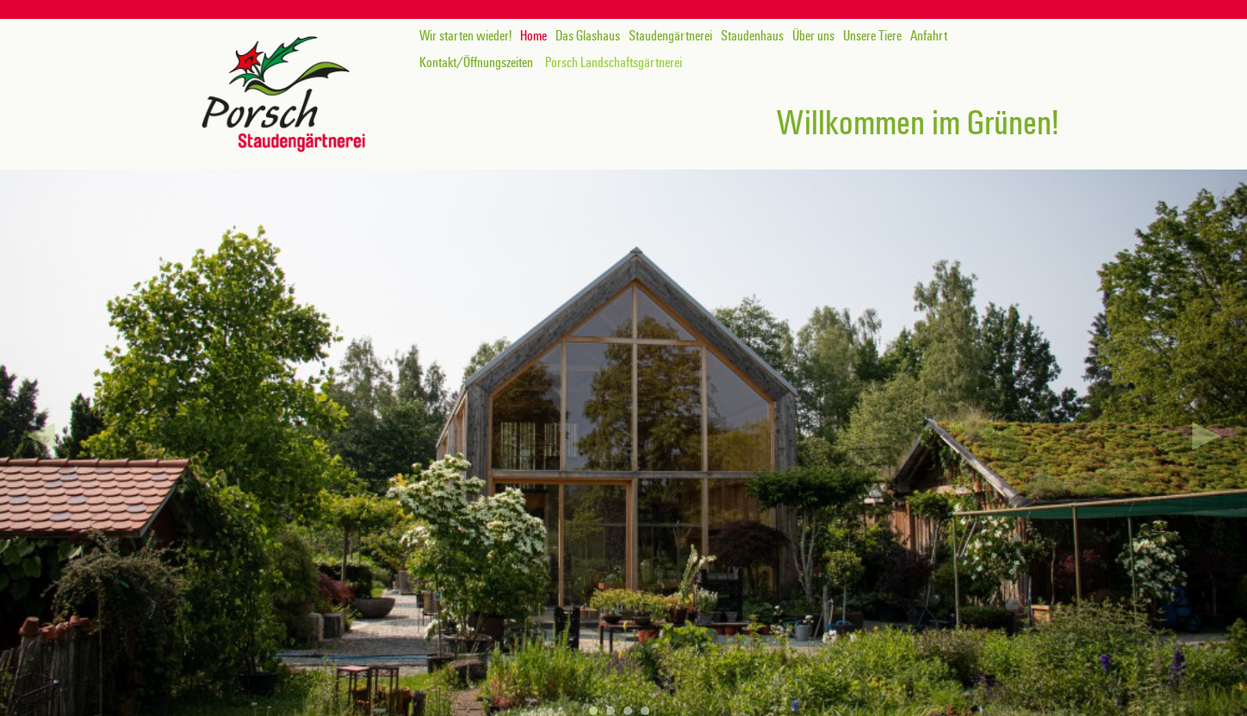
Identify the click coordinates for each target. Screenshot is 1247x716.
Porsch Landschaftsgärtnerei (613, 63)
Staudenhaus (752, 36)
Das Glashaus (587, 36)
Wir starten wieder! (465, 36)
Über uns (813, 36)
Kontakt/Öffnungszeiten (476, 63)
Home (533, 36)
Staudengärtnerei (670, 36)
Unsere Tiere (872, 36)
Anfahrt (928, 36)
